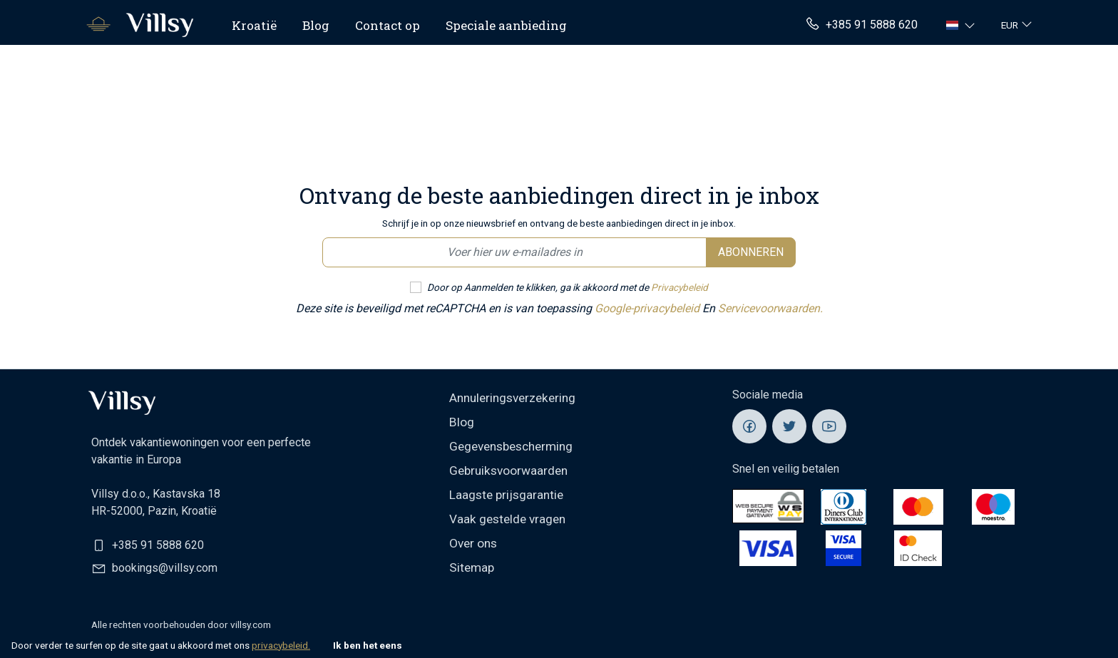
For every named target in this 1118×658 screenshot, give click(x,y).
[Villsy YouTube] (829, 426)
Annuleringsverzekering (512, 398)
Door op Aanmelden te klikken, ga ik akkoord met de (567, 287)
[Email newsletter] (514, 252)
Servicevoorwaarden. (770, 308)
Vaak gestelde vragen (507, 519)
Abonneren (751, 252)
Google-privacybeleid (648, 308)
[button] (962, 25)
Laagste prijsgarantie (506, 495)
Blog (315, 25)
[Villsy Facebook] (749, 426)
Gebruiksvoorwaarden (508, 470)
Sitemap (471, 567)
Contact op (387, 25)
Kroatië (254, 25)
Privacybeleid (679, 287)
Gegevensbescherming (511, 446)
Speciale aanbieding (506, 25)
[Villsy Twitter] (789, 426)
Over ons (473, 543)
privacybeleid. (281, 645)
